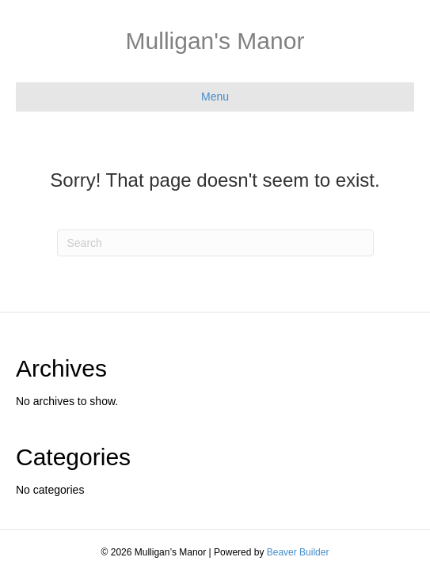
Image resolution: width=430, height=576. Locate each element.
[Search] (215, 242)
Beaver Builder (298, 552)
